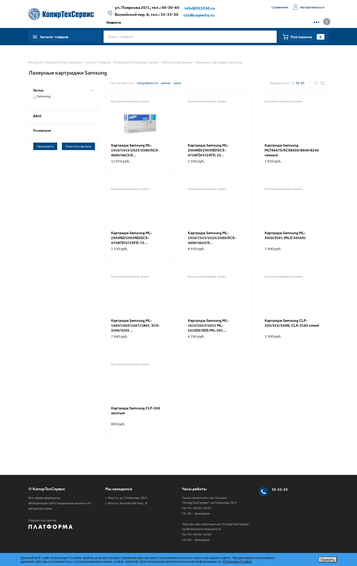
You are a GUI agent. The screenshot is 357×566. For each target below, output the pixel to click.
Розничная (42, 130)
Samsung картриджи (177, 62)
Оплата (150, 22)
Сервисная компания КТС (206, 22)
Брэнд (38, 90)
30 (298, 83)
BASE (37, 116)
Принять (327, 559)
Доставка (170, 22)
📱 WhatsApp (267, 22)
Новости (113, 22)
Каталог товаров (97, 62)
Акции (132, 22)
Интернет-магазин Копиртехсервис (55, 62)
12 (293, 83)
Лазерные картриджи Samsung (218, 62)
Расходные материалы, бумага (136, 62)
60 (302, 83)
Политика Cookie (237, 561)
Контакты (241, 22)
